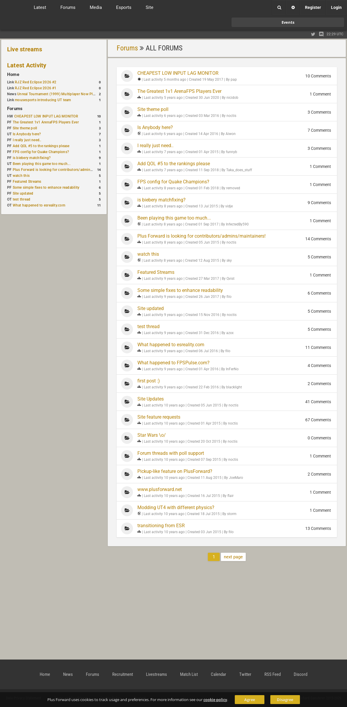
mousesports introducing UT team (43, 100)
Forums (15, 108)
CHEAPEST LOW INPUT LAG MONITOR (46, 116)
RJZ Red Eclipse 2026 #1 (36, 88)
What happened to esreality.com (39, 205)
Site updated (23, 193)
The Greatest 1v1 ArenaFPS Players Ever (46, 122)
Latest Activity (26, 65)
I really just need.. (27, 140)
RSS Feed (272, 674)
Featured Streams (27, 181)
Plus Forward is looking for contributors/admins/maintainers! (63, 170)
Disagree (285, 699)
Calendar (218, 674)
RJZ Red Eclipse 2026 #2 (36, 82)
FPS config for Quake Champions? (41, 152)
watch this (21, 176)
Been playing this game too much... (41, 164)
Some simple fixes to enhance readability (46, 187)
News (68, 674)
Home (13, 74)
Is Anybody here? (27, 134)
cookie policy (215, 699)
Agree (249, 699)
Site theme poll (25, 128)
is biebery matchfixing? (32, 158)
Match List (189, 674)
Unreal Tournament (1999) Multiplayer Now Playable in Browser (69, 94)
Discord (300, 674)
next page (233, 557)
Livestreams (156, 674)
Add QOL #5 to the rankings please (41, 146)
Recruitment (122, 674)
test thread (21, 199)
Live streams (24, 49)
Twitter (245, 674)
